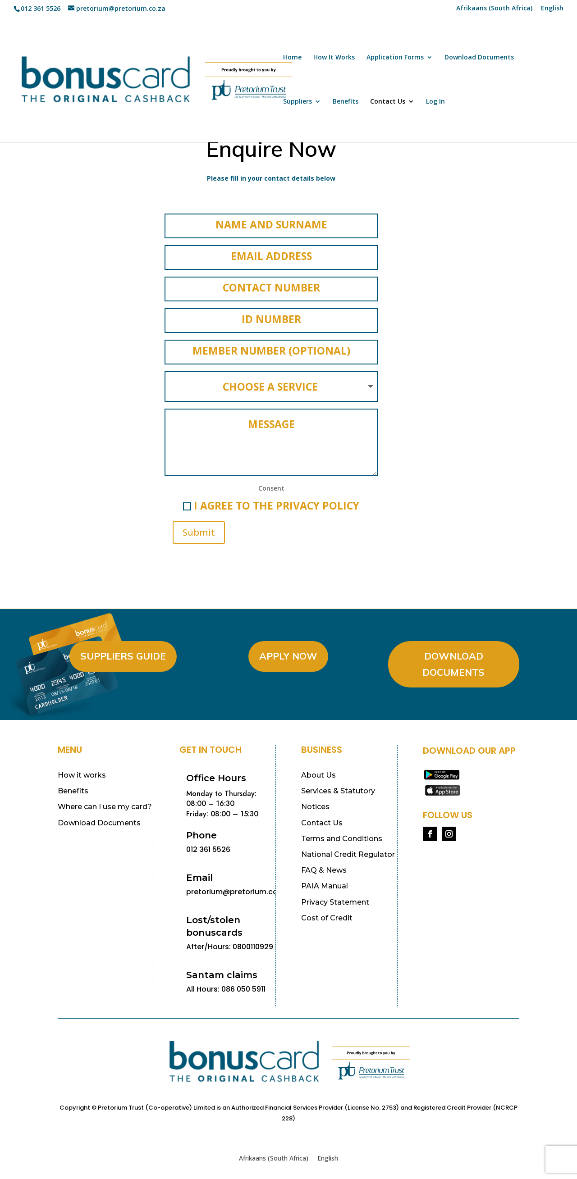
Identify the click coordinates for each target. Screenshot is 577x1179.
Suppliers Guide (123, 653)
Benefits (345, 101)
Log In (435, 101)
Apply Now (288, 653)
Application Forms (395, 57)
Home (292, 57)
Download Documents (479, 57)
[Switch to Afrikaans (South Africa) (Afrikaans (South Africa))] (494, 10)
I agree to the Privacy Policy (271, 503)
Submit (199, 529)
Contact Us (387, 101)
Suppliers (297, 101)
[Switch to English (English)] (328, 1155)
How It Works (334, 57)
